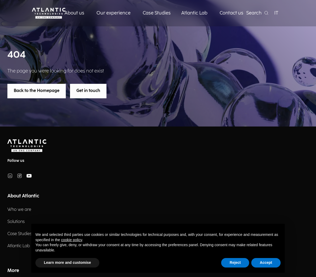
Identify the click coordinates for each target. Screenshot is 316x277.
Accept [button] (266, 262)
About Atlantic (23, 196)
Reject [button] (235, 262)
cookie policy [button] (71, 240)
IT (276, 13)
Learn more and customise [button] (67, 262)
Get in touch (88, 90)
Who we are (19, 209)
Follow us (15, 160)
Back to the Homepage (36, 90)
